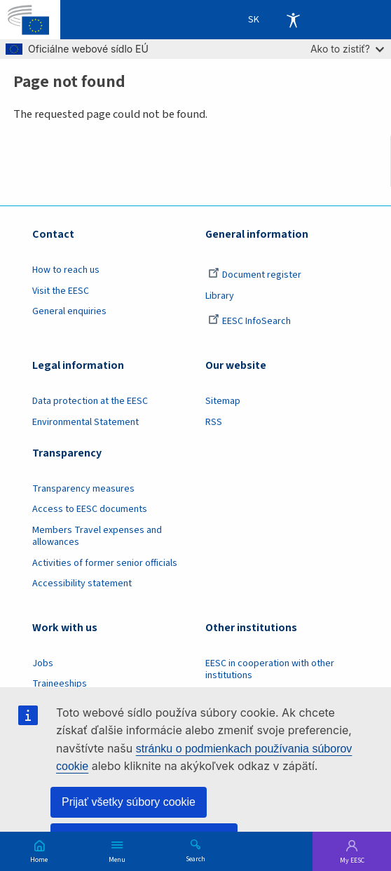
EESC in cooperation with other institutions (269, 669)
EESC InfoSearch (249, 321)
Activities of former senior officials (104, 563)
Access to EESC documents (89, 509)
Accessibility (293, 19)
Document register (254, 275)
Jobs (42, 663)
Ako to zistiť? (347, 49)
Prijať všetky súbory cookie (129, 802)
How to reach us (66, 270)
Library (219, 296)
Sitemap (222, 401)
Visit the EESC (60, 291)
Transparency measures (83, 489)
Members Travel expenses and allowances (97, 536)
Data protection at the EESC (90, 401)
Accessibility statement (82, 583)
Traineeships (59, 684)
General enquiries (69, 311)
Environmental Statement (85, 422)
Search (195, 858)
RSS (213, 422)
